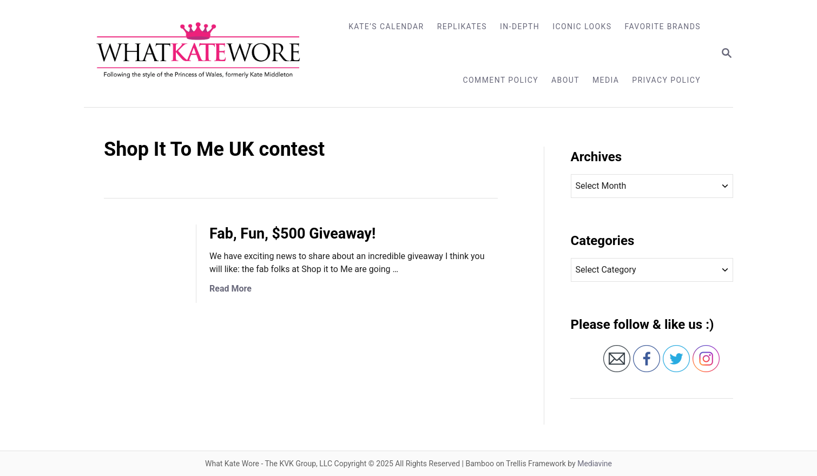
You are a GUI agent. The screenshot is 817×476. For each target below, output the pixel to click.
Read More (230, 288)
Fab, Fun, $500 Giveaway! (292, 233)
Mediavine (594, 463)
